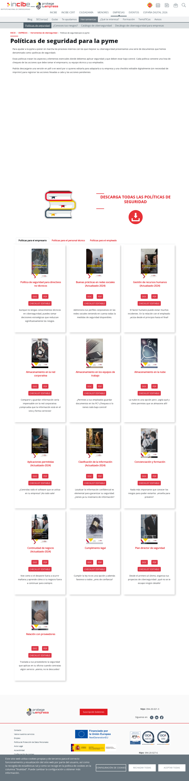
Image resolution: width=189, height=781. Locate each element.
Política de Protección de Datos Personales (31, 742)
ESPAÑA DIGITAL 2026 (155, 12)
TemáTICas (145, 19)
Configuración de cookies (24, 754)
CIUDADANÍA (86, 12)
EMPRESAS (119, 12)
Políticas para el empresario (32, 240)
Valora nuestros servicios (24, 734)
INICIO (13, 33)
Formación (129, 19)
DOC (35, 296)
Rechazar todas (142, 767)
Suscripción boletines (93, 712)
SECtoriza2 (42, 19)
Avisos (158, 19)
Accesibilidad (19, 750)
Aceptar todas (172, 767)
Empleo (17, 738)
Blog (29, 19)
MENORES (103, 12)
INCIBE (53, 12)
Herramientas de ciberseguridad (43, 33)
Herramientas (88, 19)
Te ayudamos (69, 19)
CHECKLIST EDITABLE (41, 303)
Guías (55, 19)
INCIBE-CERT (68, 12)
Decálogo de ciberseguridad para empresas (139, 25)
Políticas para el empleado (103, 240)
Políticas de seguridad (37, 25)
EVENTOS (134, 12)
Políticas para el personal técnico (68, 240)
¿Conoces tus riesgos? (65, 25)
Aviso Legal (18, 746)
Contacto (17, 730)
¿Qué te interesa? (109, 19)
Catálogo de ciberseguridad (96, 25)
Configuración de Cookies (111, 767)
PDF (45, 296)
